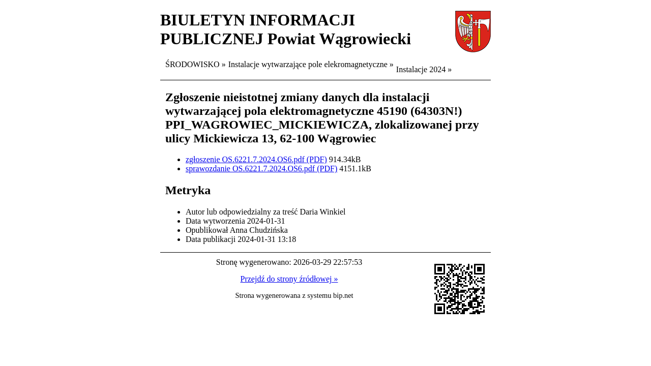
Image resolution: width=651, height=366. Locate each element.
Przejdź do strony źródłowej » (289, 278)
